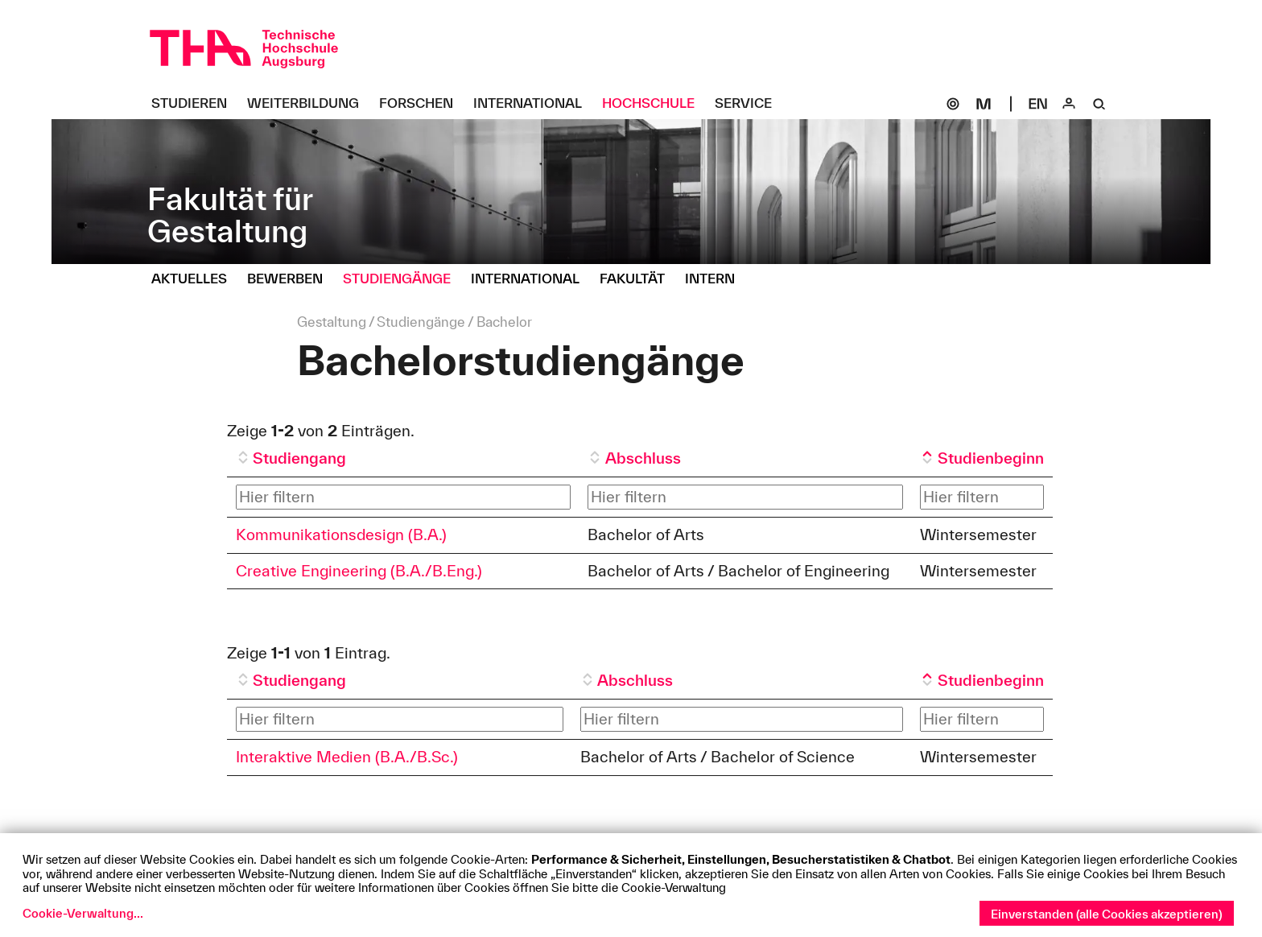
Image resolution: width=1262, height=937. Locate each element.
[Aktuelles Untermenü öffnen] (195, 279)
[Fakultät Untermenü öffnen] (638, 279)
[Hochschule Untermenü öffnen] (654, 104)
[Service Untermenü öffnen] (749, 104)
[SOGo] (953, 104)
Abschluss (643, 458)
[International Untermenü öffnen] (533, 104)
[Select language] (1038, 104)
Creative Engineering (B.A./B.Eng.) (359, 571)
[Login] (1069, 104)
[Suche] (1099, 104)
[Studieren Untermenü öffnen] (195, 104)
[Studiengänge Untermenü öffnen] (403, 279)
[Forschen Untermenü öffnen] (422, 104)
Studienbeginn (991, 458)
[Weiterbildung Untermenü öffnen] (309, 104)
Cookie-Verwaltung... (83, 913)
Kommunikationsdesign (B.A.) (341, 534)
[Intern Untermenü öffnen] (716, 279)
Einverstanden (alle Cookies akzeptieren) (1107, 914)
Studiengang (299, 458)
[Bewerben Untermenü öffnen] (291, 279)
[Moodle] (983, 104)
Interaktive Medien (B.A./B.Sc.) (347, 757)
